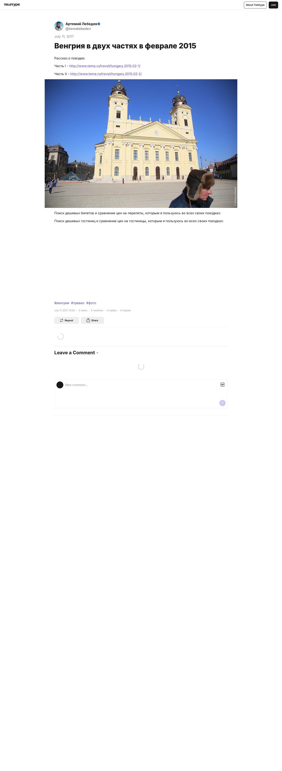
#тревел (77, 303)
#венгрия (61, 303)
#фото (91, 303)
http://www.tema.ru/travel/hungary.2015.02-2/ (106, 74)
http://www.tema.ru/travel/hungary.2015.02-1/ (104, 66)
